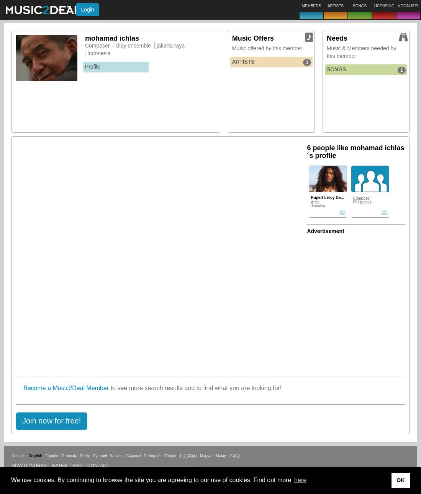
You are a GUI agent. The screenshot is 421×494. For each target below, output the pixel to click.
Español (52, 456)
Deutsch (18, 456)
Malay (221, 456)
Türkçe (170, 456)
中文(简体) (188, 456)
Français (69, 456)
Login (87, 10)
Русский (100, 456)
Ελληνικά (133, 456)
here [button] (300, 480)
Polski (85, 456)
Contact (98, 465)
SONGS (366, 70)
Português (153, 456)
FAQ (77, 465)
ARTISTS (271, 62)
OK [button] (400, 480)
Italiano (116, 456)
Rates (59, 465)
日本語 (235, 456)
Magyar (206, 456)
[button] (51, 421)
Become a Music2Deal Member (66, 388)
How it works (29, 465)
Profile (92, 67)
